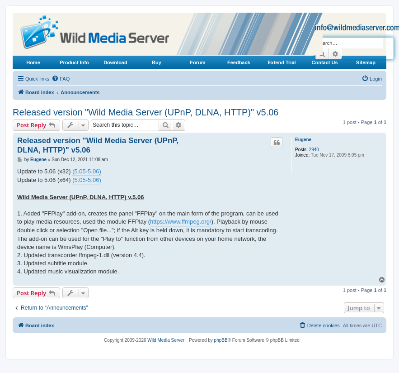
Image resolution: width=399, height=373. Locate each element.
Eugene (303, 139)
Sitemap (366, 62)
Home (33, 62)
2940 (314, 149)
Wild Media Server (165, 340)
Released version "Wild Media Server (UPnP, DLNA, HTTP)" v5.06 (146, 112)
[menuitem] (61, 78)
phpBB (221, 340)
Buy (156, 62)
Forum (197, 62)
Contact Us (325, 62)
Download (115, 62)
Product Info (74, 62)
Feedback (238, 62)
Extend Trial (282, 62)
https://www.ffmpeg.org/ (180, 221)
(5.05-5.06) (86, 171)
